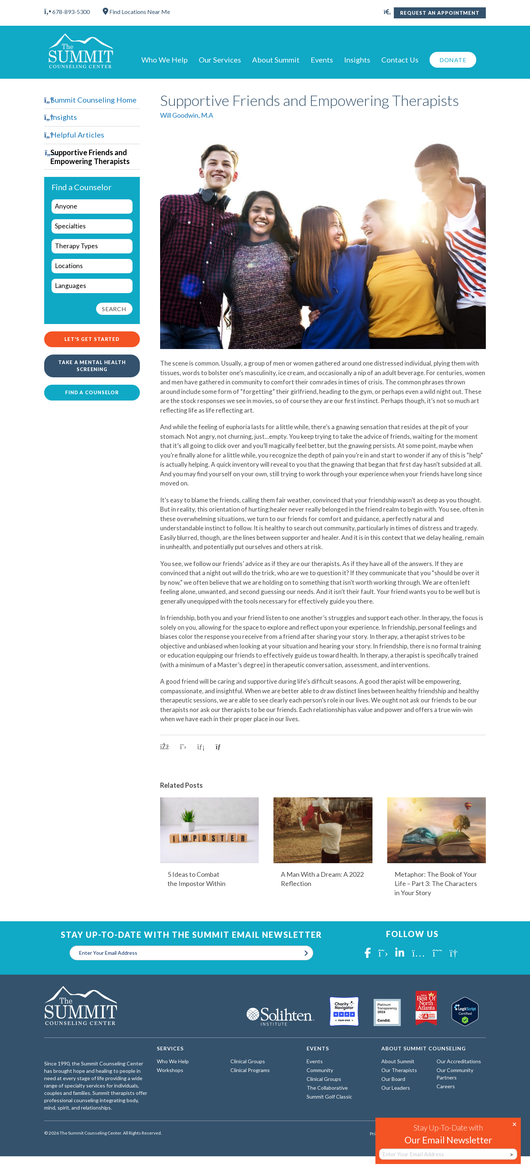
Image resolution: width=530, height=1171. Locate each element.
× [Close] (514, 1123)
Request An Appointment (440, 13)
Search (114, 308)
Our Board (393, 1079)
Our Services (220, 59)
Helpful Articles (77, 134)
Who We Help (164, 59)
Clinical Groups (247, 1061)
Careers (446, 1086)
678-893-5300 (67, 11)
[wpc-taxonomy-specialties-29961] (92, 226)
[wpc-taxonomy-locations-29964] (92, 266)
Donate (452, 59)
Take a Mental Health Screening (92, 365)
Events (322, 59)
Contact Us (399, 59)
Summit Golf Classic (329, 1096)
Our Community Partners (455, 1074)
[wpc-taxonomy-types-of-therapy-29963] (92, 246)
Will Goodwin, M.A (186, 115)
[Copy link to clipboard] (221, 747)
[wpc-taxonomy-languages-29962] (92, 286)
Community (320, 1070)
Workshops (170, 1070)
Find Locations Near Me (136, 11)
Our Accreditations (459, 1061)
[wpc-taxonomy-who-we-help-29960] (92, 206)
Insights (357, 59)
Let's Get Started (92, 339)
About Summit (276, 59)
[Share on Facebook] (164, 747)
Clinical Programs (250, 1070)
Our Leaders (395, 1088)
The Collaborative (327, 1088)
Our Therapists (399, 1070)
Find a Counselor (92, 392)
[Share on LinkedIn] (201, 747)
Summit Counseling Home (94, 99)
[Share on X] (183, 747)
